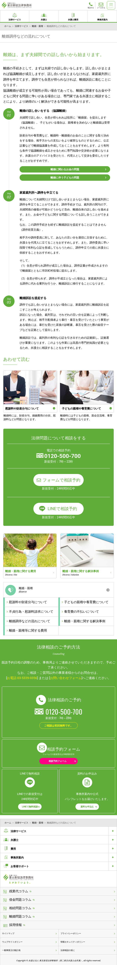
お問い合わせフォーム (66, 678)
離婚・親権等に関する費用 (28, 630)
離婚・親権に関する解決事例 (84, 621)
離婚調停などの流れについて (29, 621)
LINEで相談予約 (62, 508)
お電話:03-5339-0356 (22, 678)
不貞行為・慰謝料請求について (31, 611)
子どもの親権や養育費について (86, 602)
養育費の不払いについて (81, 611)
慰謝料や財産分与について (28, 602)
